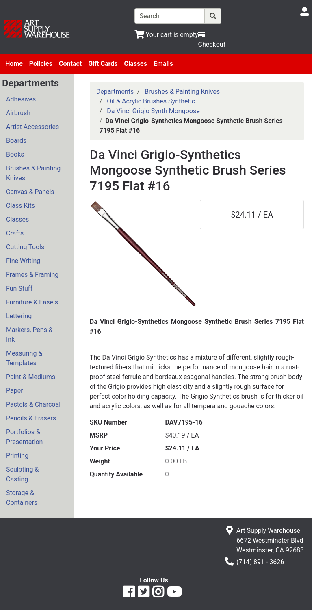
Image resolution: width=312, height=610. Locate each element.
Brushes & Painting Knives (33, 173)
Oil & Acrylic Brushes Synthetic (151, 101)
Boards (16, 140)
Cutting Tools (25, 247)
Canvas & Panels (30, 192)
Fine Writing (23, 261)
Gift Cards (102, 63)
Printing (17, 455)
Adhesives (21, 99)
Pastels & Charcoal (33, 404)
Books (15, 154)
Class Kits (20, 205)
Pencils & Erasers (31, 418)
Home (14, 63)
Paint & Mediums (30, 377)
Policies (40, 63)
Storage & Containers (21, 498)
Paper (14, 390)
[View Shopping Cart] (166, 35)
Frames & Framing (32, 274)
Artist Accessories (32, 127)
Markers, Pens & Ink (29, 334)
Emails (163, 63)
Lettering (19, 316)
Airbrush (18, 113)
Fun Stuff (19, 288)
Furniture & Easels (32, 302)
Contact (70, 63)
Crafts (15, 233)
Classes (135, 63)
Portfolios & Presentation (24, 437)
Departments (115, 91)
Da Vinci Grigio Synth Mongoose (153, 111)
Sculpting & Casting (22, 474)
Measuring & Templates (24, 358)
